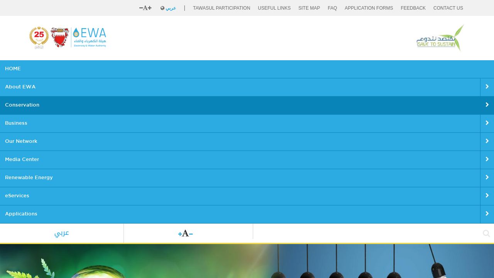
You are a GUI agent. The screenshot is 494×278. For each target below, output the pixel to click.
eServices (347, 69)
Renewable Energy (299, 69)
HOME (42, 69)
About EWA (77, 69)
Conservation (121, 69)
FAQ (332, 8)
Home (35, 192)
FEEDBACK (413, 8)
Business (162, 69)
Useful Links (274, 8)
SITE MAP (309, 8)
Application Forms (369, 8)
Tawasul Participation (221, 8)
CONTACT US (448, 8)
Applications (387, 69)
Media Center (246, 69)
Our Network (201, 69)
